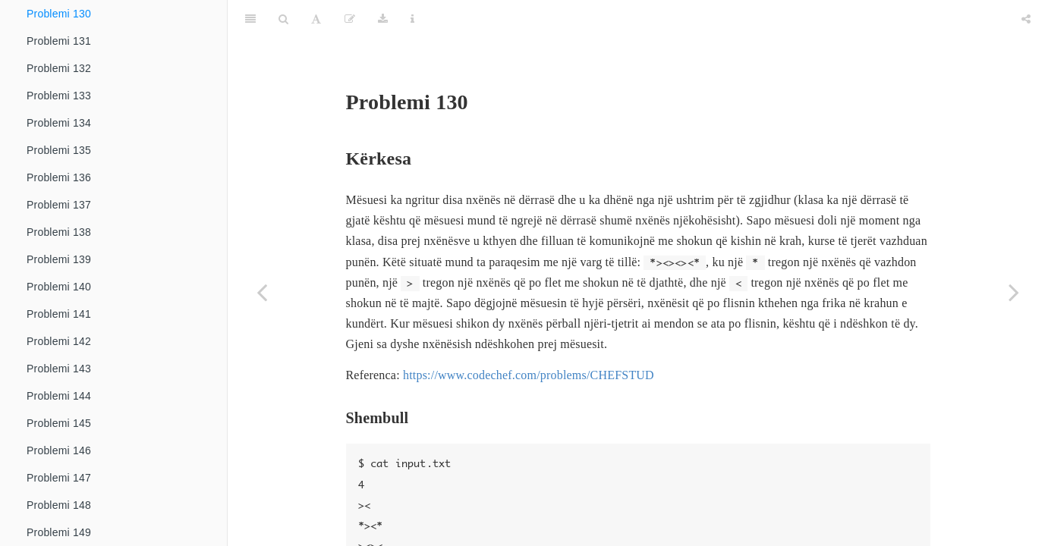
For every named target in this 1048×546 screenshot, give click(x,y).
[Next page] (1014, 292)
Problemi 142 (59, 341)
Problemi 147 (59, 478)
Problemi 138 (59, 232)
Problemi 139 (59, 259)
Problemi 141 (59, 314)
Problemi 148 (59, 505)
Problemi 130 (59, 14)
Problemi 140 (59, 287)
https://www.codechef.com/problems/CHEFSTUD (528, 337)
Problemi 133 (59, 95)
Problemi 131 (59, 41)
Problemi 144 (59, 396)
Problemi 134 (59, 123)
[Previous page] (262, 292)
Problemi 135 (59, 150)
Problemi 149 (59, 532)
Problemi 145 (59, 423)
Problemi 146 (59, 450)
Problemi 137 (59, 205)
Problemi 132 (59, 68)
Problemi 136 (59, 177)
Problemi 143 (59, 368)
